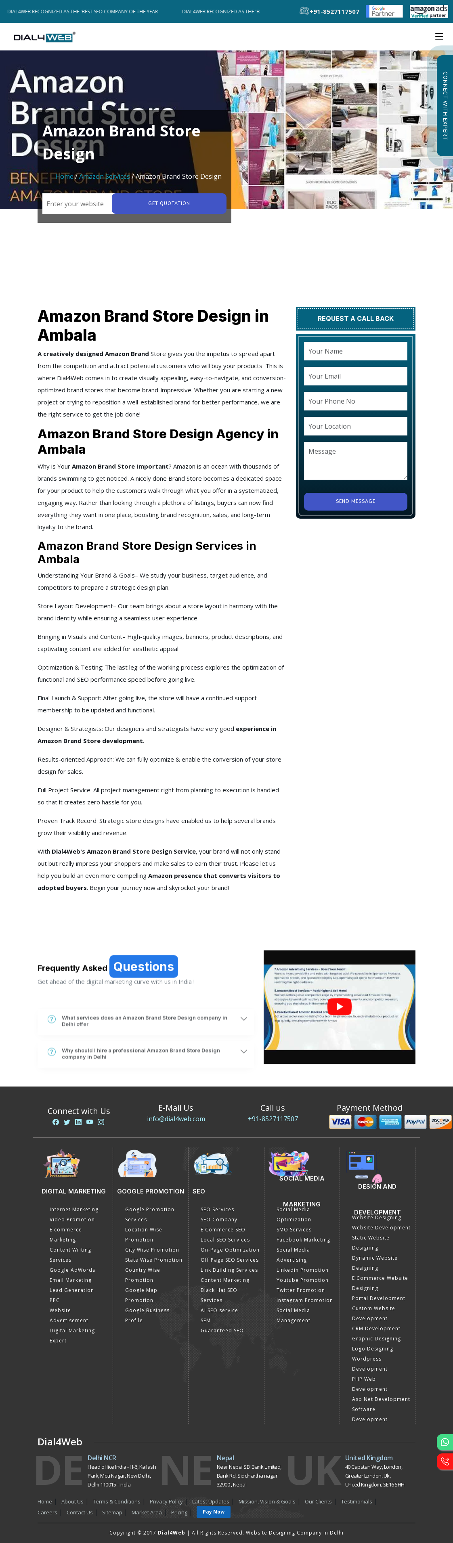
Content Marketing (225, 1280)
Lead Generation (72, 1290)
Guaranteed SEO (222, 1330)
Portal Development (378, 1298)
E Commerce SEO (223, 1229)
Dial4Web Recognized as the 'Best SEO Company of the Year (85, 11)
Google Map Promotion (141, 1295)
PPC (55, 1300)
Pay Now (213, 1511)
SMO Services (294, 1229)
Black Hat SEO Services (219, 1295)
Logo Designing (372, 1348)
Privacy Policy (166, 1501)
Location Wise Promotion (143, 1234)
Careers (47, 1512)
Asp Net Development (381, 1399)
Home (64, 176)
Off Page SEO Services (230, 1259)
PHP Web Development (370, 1384)
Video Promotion (72, 1219)
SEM (206, 1320)
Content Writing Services (70, 1254)
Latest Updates (210, 1501)
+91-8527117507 (273, 1118)
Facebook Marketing (303, 1239)
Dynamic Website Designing (375, 1262)
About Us (72, 1501)
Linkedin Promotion (303, 1270)
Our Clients (318, 1501)
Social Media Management (293, 1315)
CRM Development (376, 1328)
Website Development (381, 1227)
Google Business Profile (147, 1315)
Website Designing (376, 1217)
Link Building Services (229, 1270)
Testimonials (356, 1501)
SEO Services (217, 1209)
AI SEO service (219, 1310)
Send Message (355, 501)
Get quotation (169, 204)
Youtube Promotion (303, 1280)
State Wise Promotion (153, 1259)
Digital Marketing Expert (72, 1335)
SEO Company (219, 1219)
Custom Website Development (373, 1313)
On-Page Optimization (230, 1249)
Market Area (147, 1512)
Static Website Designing (371, 1242)
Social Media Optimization (294, 1214)
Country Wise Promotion (142, 1275)
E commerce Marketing (66, 1234)
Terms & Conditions (117, 1501)
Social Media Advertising (293, 1254)
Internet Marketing (74, 1209)
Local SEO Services (225, 1239)
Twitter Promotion (301, 1290)
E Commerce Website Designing (380, 1283)
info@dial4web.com (176, 1118)
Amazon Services (104, 176)
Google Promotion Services (149, 1214)
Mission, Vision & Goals (267, 1501)
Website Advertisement (69, 1315)
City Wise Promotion (152, 1249)
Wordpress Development (370, 1363)
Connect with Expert (445, 105)
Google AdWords (72, 1270)
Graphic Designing (376, 1338)
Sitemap (112, 1512)
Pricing (179, 1512)
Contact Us (80, 1512)
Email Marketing (71, 1280)
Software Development (370, 1414)
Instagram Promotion (305, 1300)
